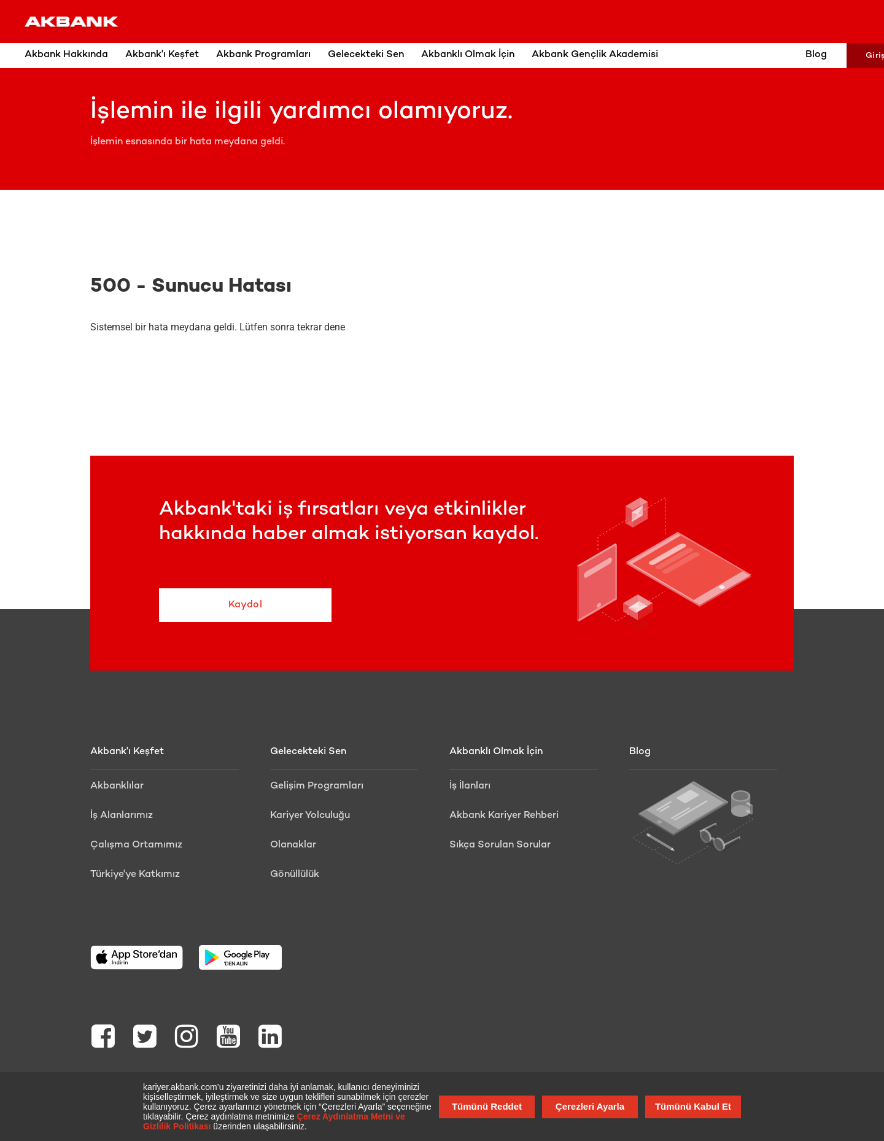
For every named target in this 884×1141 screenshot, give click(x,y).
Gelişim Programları (316, 786)
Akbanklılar (117, 786)
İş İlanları (469, 786)
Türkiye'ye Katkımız (135, 875)
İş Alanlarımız (121, 816)
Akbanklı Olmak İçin (496, 752)
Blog (778, 55)
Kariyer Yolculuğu (310, 816)
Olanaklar (293, 845)
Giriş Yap (846, 56)
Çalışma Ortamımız (136, 845)
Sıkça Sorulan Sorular (500, 845)
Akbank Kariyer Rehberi (504, 816)
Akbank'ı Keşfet (127, 752)
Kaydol (236, 605)
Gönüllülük (294, 875)
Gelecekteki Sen (308, 752)
